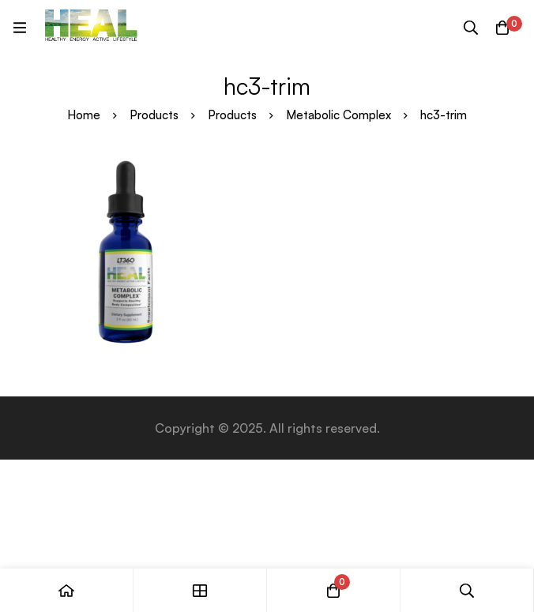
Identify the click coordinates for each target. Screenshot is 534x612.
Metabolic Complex (338, 114)
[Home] (67, 590)
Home (83, 114)
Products (154, 114)
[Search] (471, 28)
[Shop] (200, 590)
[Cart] (502, 28)
